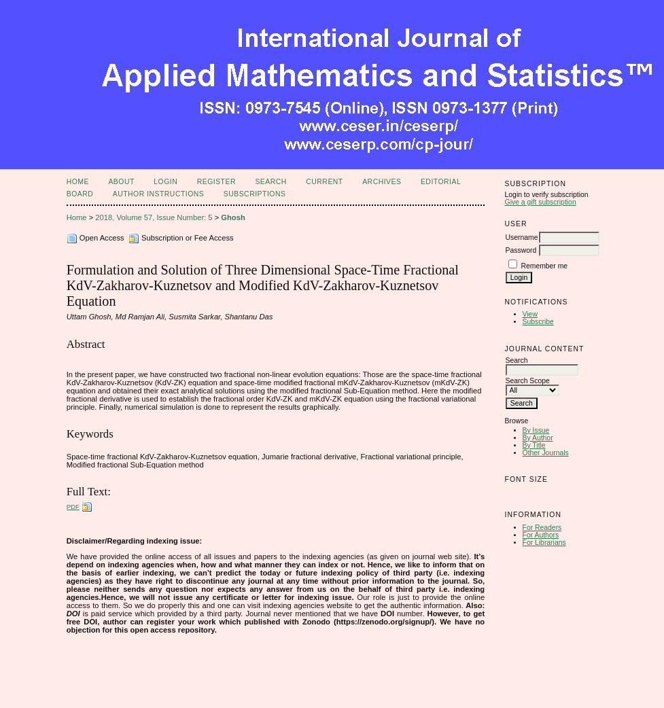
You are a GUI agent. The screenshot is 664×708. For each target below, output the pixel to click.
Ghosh (233, 217)
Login (165, 181)
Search (270, 181)
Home (78, 181)
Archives (381, 181)
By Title (534, 445)
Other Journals (546, 453)
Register (216, 181)
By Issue (536, 430)
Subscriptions (255, 194)
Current (324, 181)
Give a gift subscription (540, 202)
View (530, 314)
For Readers (542, 527)
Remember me (544, 266)
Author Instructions (159, 194)
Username (522, 237)
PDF (73, 506)
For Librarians (544, 542)
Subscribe (538, 321)
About (121, 181)
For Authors (541, 535)
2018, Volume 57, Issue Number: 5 (153, 217)
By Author (538, 438)
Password (521, 250)
